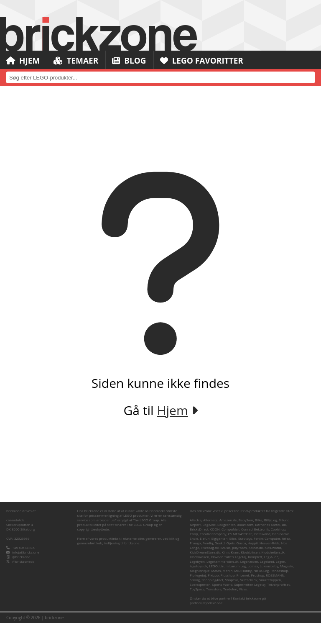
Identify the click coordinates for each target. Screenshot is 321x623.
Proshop (257, 575)
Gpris (231, 543)
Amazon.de (228, 520)
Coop (194, 533)
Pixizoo (213, 575)
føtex (286, 538)
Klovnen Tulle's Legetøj (228, 556)
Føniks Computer (267, 538)
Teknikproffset (278, 584)
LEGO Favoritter (201, 60)
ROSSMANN (275, 575)
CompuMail (230, 529)
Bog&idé (209, 524)
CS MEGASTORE (240, 533)
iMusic (225, 547)
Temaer (76, 60)
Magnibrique (199, 570)
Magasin (286, 566)
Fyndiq (208, 543)
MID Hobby (243, 570)
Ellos (233, 538)
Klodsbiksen (250, 552)
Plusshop (228, 575)
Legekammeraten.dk (222, 561)
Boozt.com (245, 524)
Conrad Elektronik (255, 529)
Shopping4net (212, 579)
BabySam (246, 520)
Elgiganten (219, 538)
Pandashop (279, 570)
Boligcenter (226, 524)
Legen (280, 561)
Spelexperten (200, 584)
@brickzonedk (23, 561)
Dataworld (262, 533)
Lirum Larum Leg (232, 566)
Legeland (267, 561)
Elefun (204, 538)
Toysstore (213, 589)
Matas (216, 570)
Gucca (241, 543)
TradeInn (230, 589)
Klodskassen (199, 556)
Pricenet (243, 575)
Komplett (255, 556)
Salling (195, 579)
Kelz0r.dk (256, 547)
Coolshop (278, 529)
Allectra (195, 520)
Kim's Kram (230, 552)
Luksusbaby (269, 566)
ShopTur (231, 579)
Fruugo (195, 543)
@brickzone (21, 556)
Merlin (227, 570)
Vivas (243, 589)
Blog (129, 60)
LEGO (213, 566)
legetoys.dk (198, 566)
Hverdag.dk (210, 547)
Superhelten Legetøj (249, 584)
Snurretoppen (270, 579)
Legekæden (249, 561)
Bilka (258, 520)
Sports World (222, 584)
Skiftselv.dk (248, 579)
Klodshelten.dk (272, 552)
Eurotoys (245, 538)
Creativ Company (213, 533)
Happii (253, 543)
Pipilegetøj (198, 575)
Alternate (210, 520)
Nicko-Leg (261, 570)
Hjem (23, 60)
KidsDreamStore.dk (205, 552)
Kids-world (273, 547)
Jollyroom (239, 547)
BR (284, 524)
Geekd (220, 543)
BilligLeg (270, 520)
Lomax (252, 566)
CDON (215, 529)
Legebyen (197, 561)
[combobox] (160, 77)
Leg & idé (271, 556)
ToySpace (197, 589)
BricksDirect (199, 529)
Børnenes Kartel (267, 524)
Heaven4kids (270, 543)
